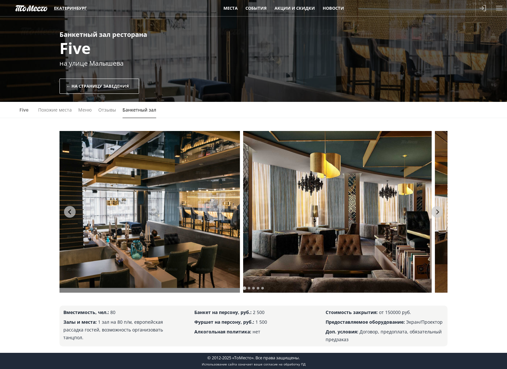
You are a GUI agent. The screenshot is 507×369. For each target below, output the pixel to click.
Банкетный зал (139, 110)
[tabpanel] (149, 212)
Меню (85, 110)
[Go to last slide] (70, 212)
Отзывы (107, 110)
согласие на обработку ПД (285, 364)
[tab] (244, 288)
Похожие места (55, 110)
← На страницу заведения (97, 86)
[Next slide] (437, 212)
